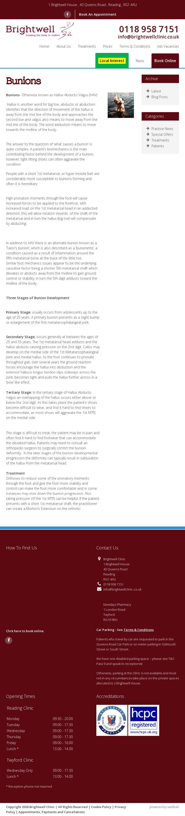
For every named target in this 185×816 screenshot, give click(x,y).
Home (44, 46)
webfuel (173, 807)
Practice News (159, 128)
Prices (107, 46)
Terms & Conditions (139, 630)
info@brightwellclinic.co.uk (148, 36)
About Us (63, 46)
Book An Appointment (97, 14)
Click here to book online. (25, 631)
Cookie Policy (101, 807)
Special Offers (159, 134)
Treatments (87, 46)
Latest (153, 91)
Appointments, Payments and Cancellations (52, 812)
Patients (155, 146)
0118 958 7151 (149, 29)
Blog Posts (157, 97)
